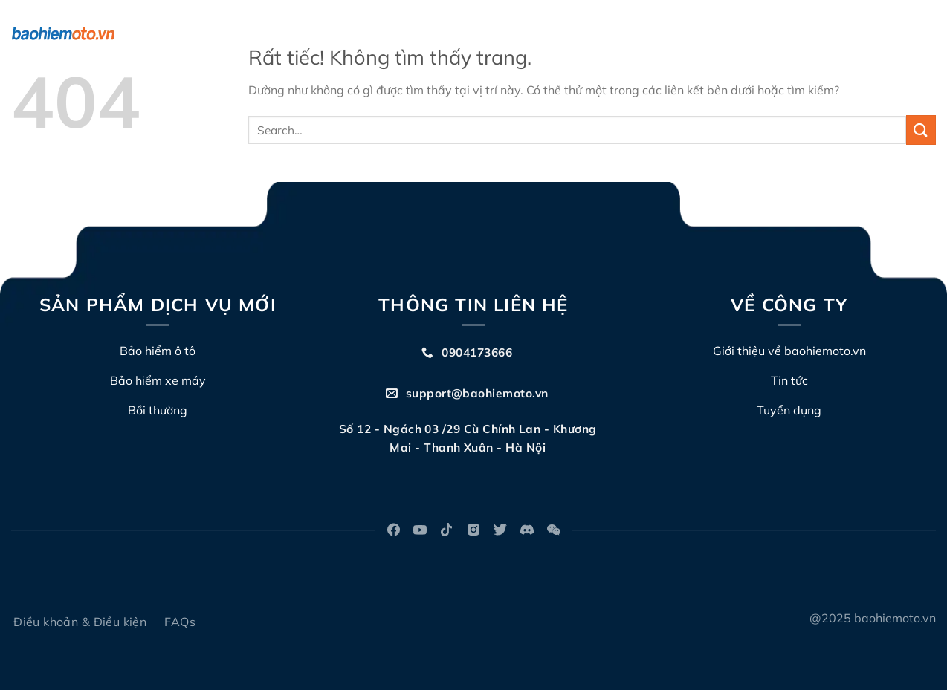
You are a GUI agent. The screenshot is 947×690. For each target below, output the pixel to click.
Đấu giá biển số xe (665, 33)
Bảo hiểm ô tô (227, 33)
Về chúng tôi (478, 33)
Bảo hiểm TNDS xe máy (353, 33)
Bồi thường (565, 33)
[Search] (929, 34)
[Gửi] (921, 129)
